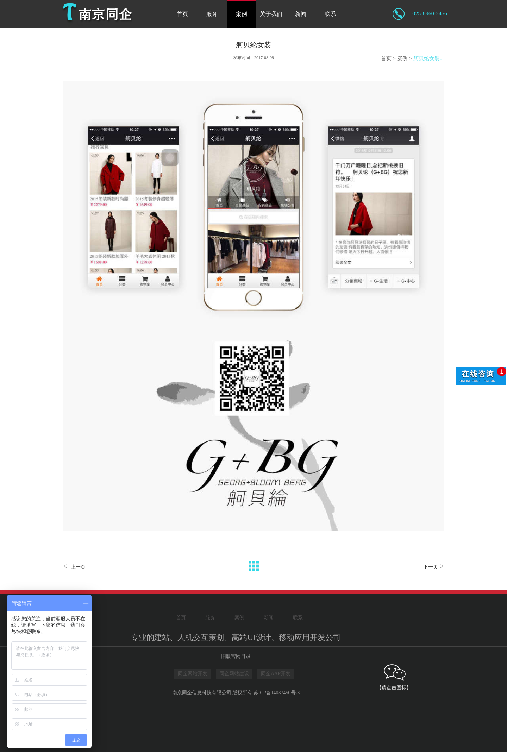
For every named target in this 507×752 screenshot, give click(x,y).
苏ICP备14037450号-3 (277, 692)
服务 (212, 14)
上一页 (78, 567)
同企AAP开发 (275, 673)
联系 (330, 14)
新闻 (300, 14)
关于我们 (271, 14)
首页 (182, 14)
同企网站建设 (234, 673)
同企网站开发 (192, 673)
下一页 (430, 567)
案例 (241, 14)
